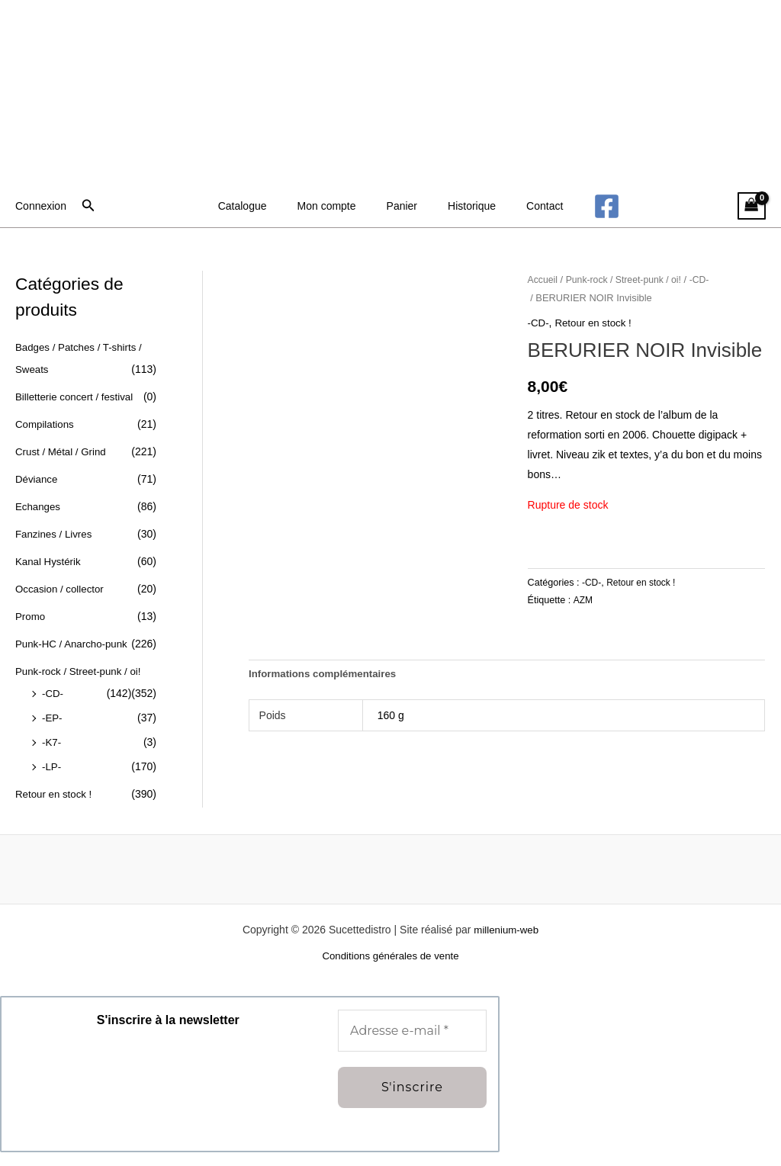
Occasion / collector (61, 585)
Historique (463, 206)
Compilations (46, 422)
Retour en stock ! (55, 808)
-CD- (53, 709)
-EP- (52, 733)
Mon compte (336, 206)
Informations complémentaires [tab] (326, 675)
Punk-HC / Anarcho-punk (74, 639)
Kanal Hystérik (49, 558)
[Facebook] (583, 206)
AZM (584, 600)
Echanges (39, 504)
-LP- (52, 781)
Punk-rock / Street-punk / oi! (628, 279)
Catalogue (260, 206)
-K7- (52, 757)
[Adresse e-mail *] (412, 1044)
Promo (31, 612)
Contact (526, 206)
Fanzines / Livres (55, 531)
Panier (402, 206)
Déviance (37, 477)
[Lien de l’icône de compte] (40, 206)
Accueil (544, 279)
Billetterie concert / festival (77, 396)
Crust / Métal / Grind (63, 450)
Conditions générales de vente (390, 970)
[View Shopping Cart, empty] (752, 206)
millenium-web (506, 942)
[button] (88, 206)
